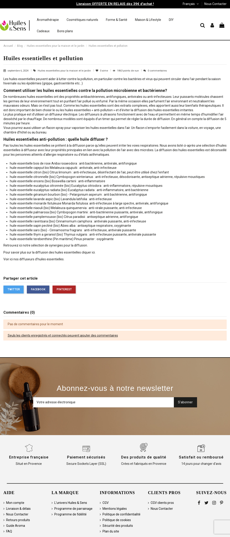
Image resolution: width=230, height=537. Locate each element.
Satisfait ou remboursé (201, 457)
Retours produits (18, 520)
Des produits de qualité (143, 457)
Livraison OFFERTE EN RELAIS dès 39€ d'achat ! (115, 4)
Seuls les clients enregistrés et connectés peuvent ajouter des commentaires (63, 335)
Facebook (38, 289)
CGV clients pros (162, 503)
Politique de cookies (116, 520)
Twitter (14, 289)
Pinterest (64, 289)
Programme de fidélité (70, 514)
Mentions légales (114, 508)
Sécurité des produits (117, 525)
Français (191, 4)
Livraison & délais (18, 508)
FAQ (9, 531)
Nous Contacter (215, 4)
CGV (105, 503)
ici (93, 252)
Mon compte (15, 503)
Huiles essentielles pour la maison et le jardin (65, 70)
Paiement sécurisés (86, 457)
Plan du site (110, 531)
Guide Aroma (15, 525)
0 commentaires (157, 70)
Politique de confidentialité (121, 514)
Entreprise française (29, 457)
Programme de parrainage (73, 508)
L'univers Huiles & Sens (70, 503)
